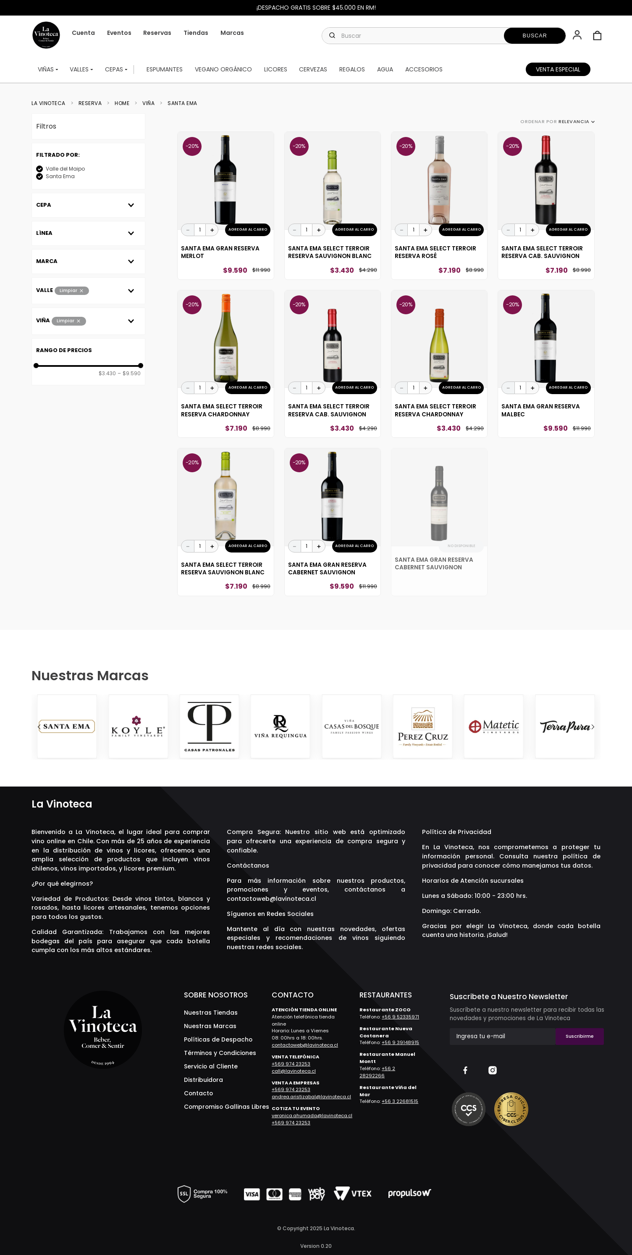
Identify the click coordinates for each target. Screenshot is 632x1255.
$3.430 (107, 373)
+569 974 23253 (291, 1063)
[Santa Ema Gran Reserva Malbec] (546, 363)
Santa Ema (182, 103)
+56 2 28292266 (377, 1072)
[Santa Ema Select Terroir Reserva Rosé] (439, 205)
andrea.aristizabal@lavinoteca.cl (311, 1096)
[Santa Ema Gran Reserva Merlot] (225, 205)
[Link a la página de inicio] (51, 103)
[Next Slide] (593, 727)
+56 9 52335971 (400, 1016)
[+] (212, 230)
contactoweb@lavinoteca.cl (271, 899)
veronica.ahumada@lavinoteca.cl (312, 1115)
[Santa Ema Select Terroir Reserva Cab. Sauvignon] (546, 205)
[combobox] (444, 35)
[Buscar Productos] (535, 36)
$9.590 (129, 373)
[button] (578, 36)
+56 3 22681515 (400, 1101)
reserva (90, 103)
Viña (148, 103)
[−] (187, 230)
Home (122, 103)
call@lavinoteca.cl (294, 1071)
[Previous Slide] (39, 727)
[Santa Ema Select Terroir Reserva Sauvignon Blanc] (332, 205)
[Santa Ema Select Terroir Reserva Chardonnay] (225, 363)
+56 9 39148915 (400, 1042)
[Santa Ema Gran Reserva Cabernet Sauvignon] (332, 521)
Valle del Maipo (65, 168)
